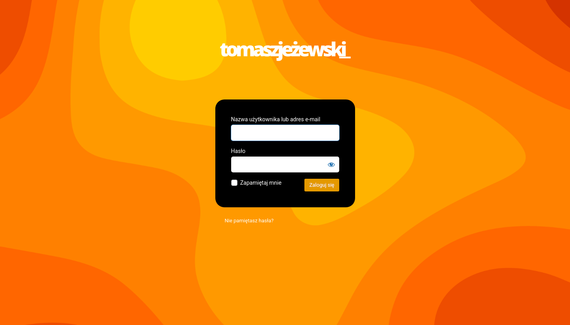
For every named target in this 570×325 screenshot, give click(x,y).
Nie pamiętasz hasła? (249, 221)
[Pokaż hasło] (331, 164)
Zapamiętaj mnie (260, 183)
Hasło (238, 151)
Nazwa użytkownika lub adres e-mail (276, 119)
